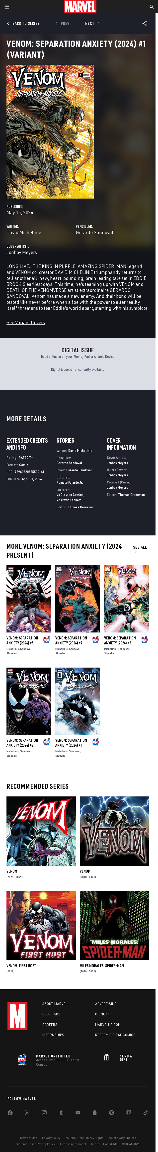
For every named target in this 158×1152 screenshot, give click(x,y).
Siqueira (11, 653)
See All (140, 549)
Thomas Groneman (81, 507)
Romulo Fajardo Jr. (70, 482)
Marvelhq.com (108, 1025)
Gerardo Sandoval (94, 232)
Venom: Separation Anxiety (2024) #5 (22, 640)
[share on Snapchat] (94, 1113)
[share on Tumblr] (61, 1113)
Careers (50, 1025)
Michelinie (12, 649)
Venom (11, 871)
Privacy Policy (51, 1138)
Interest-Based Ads (104, 1144)
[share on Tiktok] (145, 1113)
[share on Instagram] (44, 1113)
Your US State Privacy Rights (84, 1138)
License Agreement (73, 1144)
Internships (53, 1035)
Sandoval (26, 649)
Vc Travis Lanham (69, 500)
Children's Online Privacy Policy (34, 1144)
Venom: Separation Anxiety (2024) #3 (120, 640)
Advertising (106, 1004)
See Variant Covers (25, 322)
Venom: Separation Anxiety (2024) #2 (22, 743)
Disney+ (102, 1014)
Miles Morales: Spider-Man (102, 965)
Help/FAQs (51, 1014)
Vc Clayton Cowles (70, 494)
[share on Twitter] (27, 1113)
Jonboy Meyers (21, 252)
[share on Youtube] (78, 1113)
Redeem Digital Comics (115, 1035)
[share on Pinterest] (111, 1113)
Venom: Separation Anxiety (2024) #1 (71, 743)
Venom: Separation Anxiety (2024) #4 (71, 640)
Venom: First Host (21, 965)
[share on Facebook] (10, 1113)
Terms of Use (28, 1138)
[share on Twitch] (128, 1113)
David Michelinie (23, 232)
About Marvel (54, 1004)
